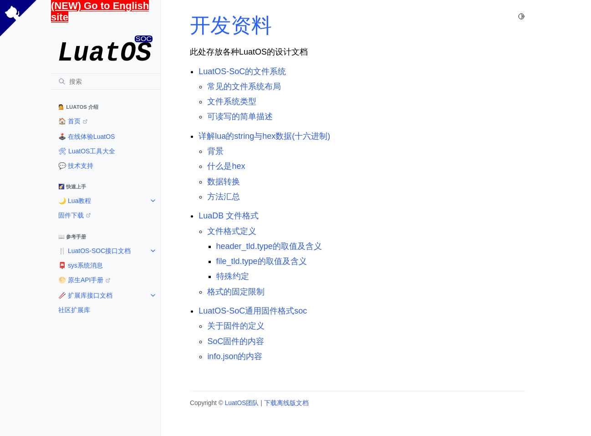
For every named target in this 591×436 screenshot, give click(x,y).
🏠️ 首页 (69, 121)
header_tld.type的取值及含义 (269, 246)
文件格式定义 (231, 231)
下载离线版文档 (286, 403)
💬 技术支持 (75, 165)
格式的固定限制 (236, 291)
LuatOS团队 (242, 403)
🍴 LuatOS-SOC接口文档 (94, 250)
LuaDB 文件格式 (229, 215)
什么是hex (226, 166)
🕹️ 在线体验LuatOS (86, 136)
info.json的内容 (234, 356)
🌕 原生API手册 (80, 280)
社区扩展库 (74, 310)
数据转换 (223, 181)
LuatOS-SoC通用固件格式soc (253, 310)
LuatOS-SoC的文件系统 (242, 71)
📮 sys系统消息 (80, 265)
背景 (215, 151)
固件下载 (71, 215)
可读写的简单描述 (240, 116)
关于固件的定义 (236, 325)
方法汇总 (223, 196)
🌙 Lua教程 (74, 200)
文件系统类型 (231, 101)
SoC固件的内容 (235, 341)
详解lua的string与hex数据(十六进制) (264, 136)
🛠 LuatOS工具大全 (86, 151)
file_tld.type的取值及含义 (261, 261)
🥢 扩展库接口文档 (85, 295)
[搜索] (105, 81)
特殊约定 (232, 276)
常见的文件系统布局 (244, 86)
